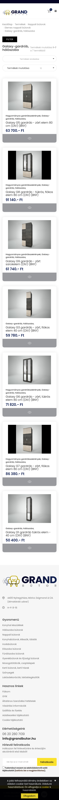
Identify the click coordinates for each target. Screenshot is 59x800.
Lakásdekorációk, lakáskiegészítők (20, 677)
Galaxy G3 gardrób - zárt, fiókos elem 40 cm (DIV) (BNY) (28, 329)
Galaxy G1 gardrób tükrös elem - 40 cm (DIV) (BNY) (28, 533)
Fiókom (6, 691)
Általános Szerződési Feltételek (19, 701)
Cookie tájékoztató (12, 720)
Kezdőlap (7, 24)
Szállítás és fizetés (12, 710)
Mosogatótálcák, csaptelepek (18, 663)
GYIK (4, 696)
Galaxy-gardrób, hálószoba (20, 31)
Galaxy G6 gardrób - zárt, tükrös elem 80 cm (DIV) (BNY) (28, 398)
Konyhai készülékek (12, 625)
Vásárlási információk (14, 705)
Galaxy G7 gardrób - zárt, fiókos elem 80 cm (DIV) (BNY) (27, 467)
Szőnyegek (8, 672)
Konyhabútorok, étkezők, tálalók (19, 639)
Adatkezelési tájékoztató (15, 715)
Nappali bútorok (36, 24)
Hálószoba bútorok (12, 630)
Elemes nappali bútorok (18, 27)
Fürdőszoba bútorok (13, 653)
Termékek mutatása (29, 68)
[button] (49, 11)
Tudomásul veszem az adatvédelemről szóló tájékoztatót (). (24, 769)
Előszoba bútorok (11, 648)
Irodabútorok (9, 644)
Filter (9, 39)
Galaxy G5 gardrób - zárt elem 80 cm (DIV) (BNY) (29, 124)
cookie (45, 787)
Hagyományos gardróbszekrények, (24, 115)
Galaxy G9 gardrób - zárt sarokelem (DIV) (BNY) (23, 262)
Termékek (20, 24)
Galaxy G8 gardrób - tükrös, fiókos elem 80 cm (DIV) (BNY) (29, 193)
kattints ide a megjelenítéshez (29, 770)
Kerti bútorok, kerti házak (15, 667)
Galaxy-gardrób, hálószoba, (20, 323)
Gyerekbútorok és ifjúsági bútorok (20, 658)
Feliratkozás (46, 762)
